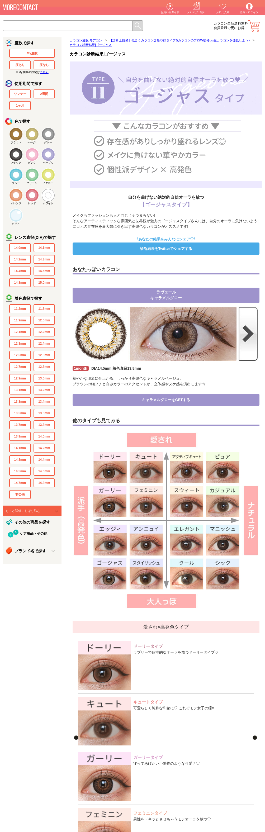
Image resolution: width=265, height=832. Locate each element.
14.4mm (20, 271)
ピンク (32, 162)
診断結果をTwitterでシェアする (166, 248)
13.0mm (44, 378)
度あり (20, 65)
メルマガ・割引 (196, 12)
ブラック (16, 162)
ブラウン (16, 142)
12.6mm (44, 355)
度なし (44, 65)
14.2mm (20, 259)
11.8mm (44, 309)
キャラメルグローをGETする (166, 400)
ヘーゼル (32, 142)
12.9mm (20, 378)
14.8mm (20, 282)
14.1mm (44, 248)
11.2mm (20, 309)
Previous (87, 683)
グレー (48, 142)
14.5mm (44, 271)
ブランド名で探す (30, 551)
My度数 (32, 53)
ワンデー (20, 94)
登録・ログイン (249, 12)
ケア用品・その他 (33, 533)
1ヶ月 (20, 105)
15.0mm (44, 282)
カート (254, 26)
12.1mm (20, 332)
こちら (44, 72)
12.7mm (20, 367)
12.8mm (44, 367)
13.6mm (44, 413)
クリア (16, 223)
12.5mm (20, 355)
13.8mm (44, 425)
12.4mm (44, 343)
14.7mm (20, 483)
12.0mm (44, 320)
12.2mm (44, 332)
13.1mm (20, 390)
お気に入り (222, 12)
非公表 (20, 494)
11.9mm (20, 320)
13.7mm (20, 425)
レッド (32, 203)
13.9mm (20, 436)
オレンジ (16, 203)
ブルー (16, 183)
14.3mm (44, 259)
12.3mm (20, 343)
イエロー (48, 183)
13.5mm (20, 413)
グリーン (32, 183)
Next (255, 683)
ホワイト (48, 203)
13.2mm (44, 390)
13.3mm (20, 401)
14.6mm (44, 471)
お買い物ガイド (170, 12)
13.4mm (44, 401)
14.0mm (20, 248)
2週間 (44, 94)
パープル (48, 162)
